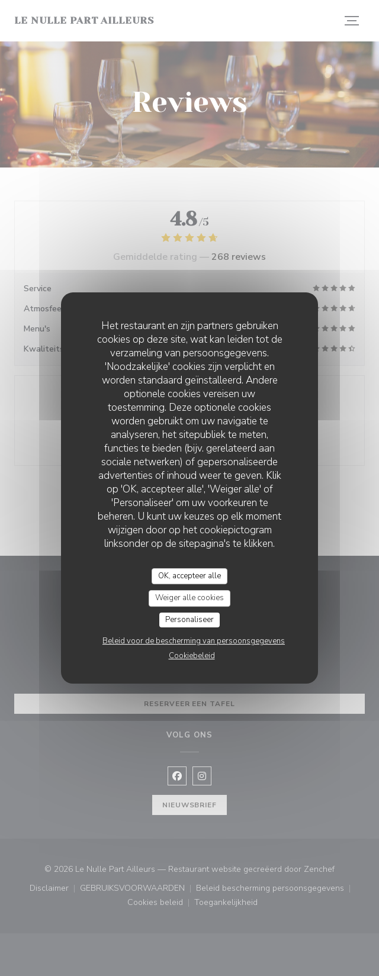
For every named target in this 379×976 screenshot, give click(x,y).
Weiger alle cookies (189, 597)
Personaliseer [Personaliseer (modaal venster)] (189, 619)
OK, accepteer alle (189, 576)
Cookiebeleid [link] (192, 655)
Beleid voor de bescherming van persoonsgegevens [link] (193, 641)
